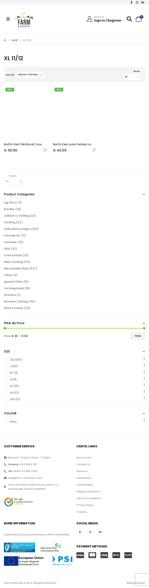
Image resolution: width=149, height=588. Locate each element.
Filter (138, 336)
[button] (129, 19)
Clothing (9, 222)
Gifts (7, 249)
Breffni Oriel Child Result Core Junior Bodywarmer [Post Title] (35, 144)
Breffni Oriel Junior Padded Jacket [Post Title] (75, 144)
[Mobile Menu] (8, 19)
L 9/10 (13, 366)
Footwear (10, 242)
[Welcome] (103, 19)
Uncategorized (14, 288)
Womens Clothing (16, 301)
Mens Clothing (13, 262)
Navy (13, 421)
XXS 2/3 (15, 399)
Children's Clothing (16, 216)
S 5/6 (13, 379)
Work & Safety (13, 308)
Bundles (9, 209)
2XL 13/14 (16, 360)
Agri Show (10, 202)
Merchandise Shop (16, 268)
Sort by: (10, 74)
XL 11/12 (14, 386)
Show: (136, 71)
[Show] (132, 76)
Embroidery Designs (17, 229)
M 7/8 (13, 373)
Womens (10, 295)
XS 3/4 (14, 393)
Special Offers (13, 282)
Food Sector (12, 235)
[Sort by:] (30, 74)
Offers (8, 275)
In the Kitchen (13, 255)
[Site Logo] (24, 20)
